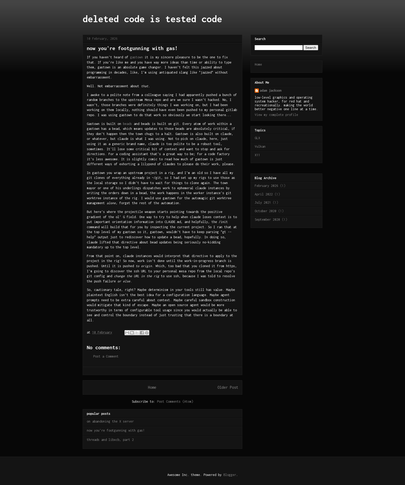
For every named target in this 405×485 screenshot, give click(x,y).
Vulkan (260, 146)
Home (152, 387)
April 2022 (264, 194)
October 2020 (265, 211)
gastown (136, 57)
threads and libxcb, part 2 (110, 440)
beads (127, 124)
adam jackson (271, 90)
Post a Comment (106, 356)
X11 (257, 155)
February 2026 (266, 186)
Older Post (227, 387)
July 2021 (263, 202)
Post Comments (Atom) (175, 401)
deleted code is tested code (152, 18)
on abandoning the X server (110, 421)
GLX (257, 138)
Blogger (229, 475)
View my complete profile (276, 115)
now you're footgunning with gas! (116, 430)
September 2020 (267, 219)
